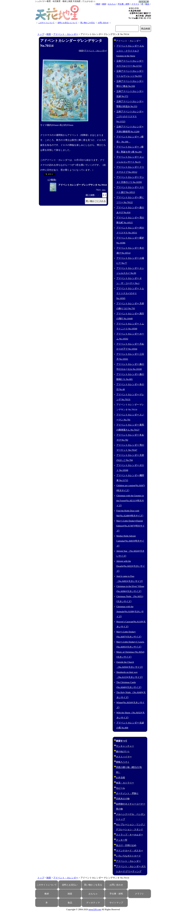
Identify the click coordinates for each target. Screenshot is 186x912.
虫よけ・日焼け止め (126, 845)
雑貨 (104, 4)
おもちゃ (112, 4)
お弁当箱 (120, 777)
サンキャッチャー (125, 746)
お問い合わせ (103, 23)
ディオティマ (93, 902)
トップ (40, 34)
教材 (98, 4)
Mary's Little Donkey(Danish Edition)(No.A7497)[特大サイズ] (130, 526)
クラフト (135, 4)
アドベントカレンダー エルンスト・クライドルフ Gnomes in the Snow (130, 51)
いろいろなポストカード (128, 856)
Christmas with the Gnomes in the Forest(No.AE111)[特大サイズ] (130, 500)
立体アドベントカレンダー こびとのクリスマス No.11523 (130, 116)
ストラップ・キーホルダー (129, 835)
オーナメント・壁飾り (127, 793)
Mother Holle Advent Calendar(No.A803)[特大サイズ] (130, 541)
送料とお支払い (70, 885)
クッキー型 (121, 840)
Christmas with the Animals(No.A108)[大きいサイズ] (130, 611)
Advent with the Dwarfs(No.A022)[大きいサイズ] (130, 566)
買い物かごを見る (87, 23)
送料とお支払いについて (67, 23)
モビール (120, 788)
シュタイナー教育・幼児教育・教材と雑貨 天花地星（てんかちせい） (65, 1)
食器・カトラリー (125, 783)
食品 (147, 4)
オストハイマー (124, 756)
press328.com (95, 909)
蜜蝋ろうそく (123, 762)
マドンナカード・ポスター (129, 850)
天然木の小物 (123, 798)
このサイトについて (46, 23)
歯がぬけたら (123, 751)
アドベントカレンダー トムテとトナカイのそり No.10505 (130, 293)
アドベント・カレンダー (65, 34)
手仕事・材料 (124, 4)
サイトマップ (116, 902)
